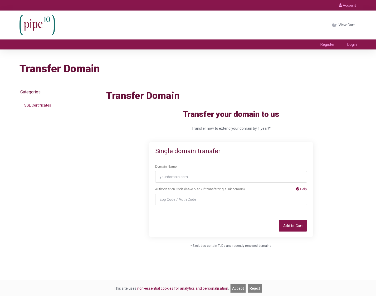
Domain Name (166, 166)
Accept (238, 288)
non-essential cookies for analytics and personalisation (182, 288)
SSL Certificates (37, 105)
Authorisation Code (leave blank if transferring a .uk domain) (231, 189)
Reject (255, 288)
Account (347, 5)
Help (301, 189)
